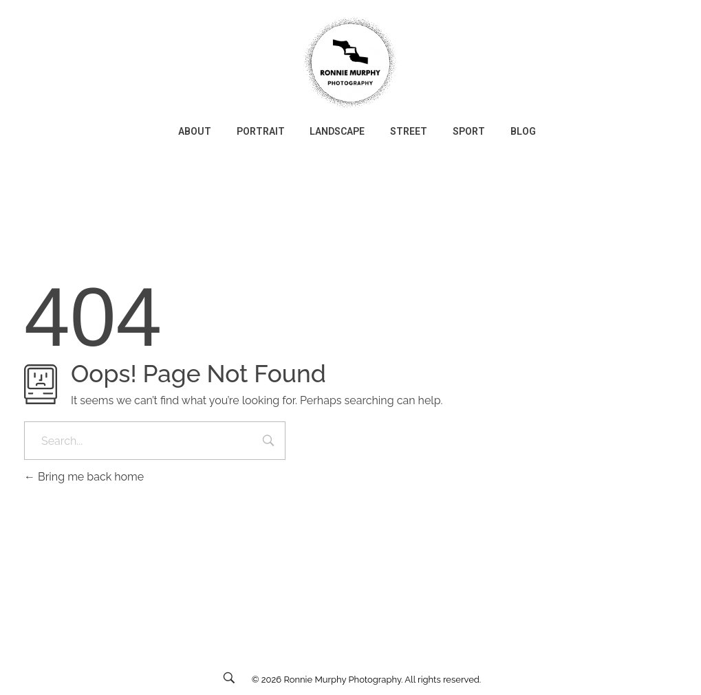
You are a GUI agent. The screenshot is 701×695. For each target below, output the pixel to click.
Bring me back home (84, 476)
